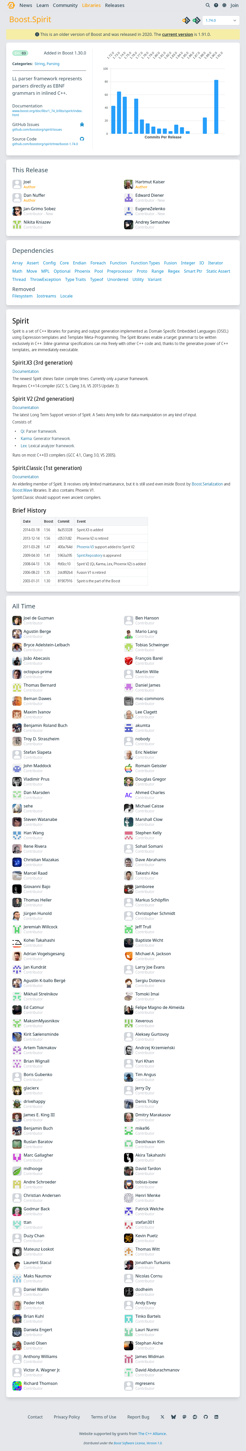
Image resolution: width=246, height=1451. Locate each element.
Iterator (215, 263)
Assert (33, 263)
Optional (62, 271)
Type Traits (75, 279)
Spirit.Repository (89, 555)
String (40, 63)
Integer (188, 263)
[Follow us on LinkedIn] (216, 1417)
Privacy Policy (67, 1417)
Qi (22, 431)
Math (17, 271)
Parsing (53, 63)
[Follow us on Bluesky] (173, 1417)
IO (202, 263)
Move (32, 271)
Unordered (118, 279)
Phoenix (83, 271)
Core (64, 263)
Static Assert (218, 271)
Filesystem (22, 296)
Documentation (25, 371)
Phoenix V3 (85, 546)
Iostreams (46, 296)
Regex (174, 271)
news (25, 5)
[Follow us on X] (162, 1417)
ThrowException (45, 279)
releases (115, 5)
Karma (26, 438)
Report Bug (138, 1417)
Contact (35, 1417)
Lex (24, 446)
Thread (19, 279)
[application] (163, 94)
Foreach (98, 263)
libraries (91, 5)
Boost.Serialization (207, 484)
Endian (80, 263)
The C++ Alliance (152, 1433)
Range (158, 271)
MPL (45, 271)
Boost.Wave (22, 490)
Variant (155, 279)
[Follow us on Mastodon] (184, 1417)
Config (49, 263)
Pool (98, 271)
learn (42, 5)
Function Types (145, 263)
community (65, 5)
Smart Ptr (193, 271)
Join (235, 5)
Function (118, 263)
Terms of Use (103, 1417)
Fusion (170, 263)
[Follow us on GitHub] (206, 1417)
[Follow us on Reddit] (195, 1417)
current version (177, 34)
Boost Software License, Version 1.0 (138, 1443)
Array (17, 263)
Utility (138, 279)
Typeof (96, 279)
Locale (66, 296)
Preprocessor (120, 271)
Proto (142, 271)
